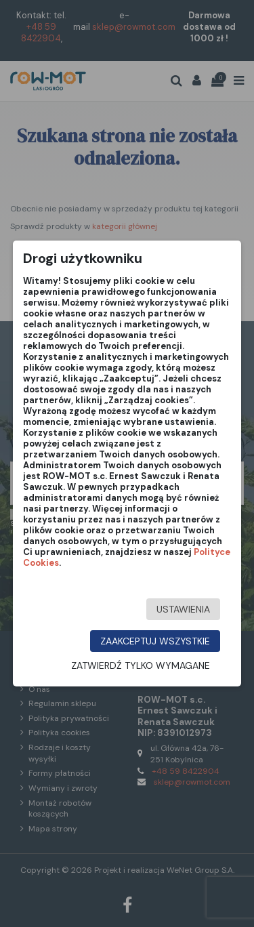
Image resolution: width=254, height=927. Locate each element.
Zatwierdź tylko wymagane (140, 665)
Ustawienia (183, 609)
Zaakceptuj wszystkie (155, 641)
